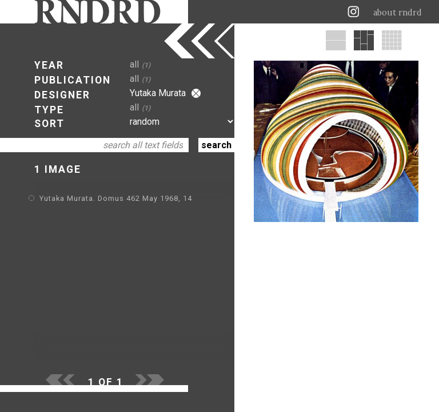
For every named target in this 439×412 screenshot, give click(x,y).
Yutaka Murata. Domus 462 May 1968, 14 (115, 198)
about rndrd (397, 12)
